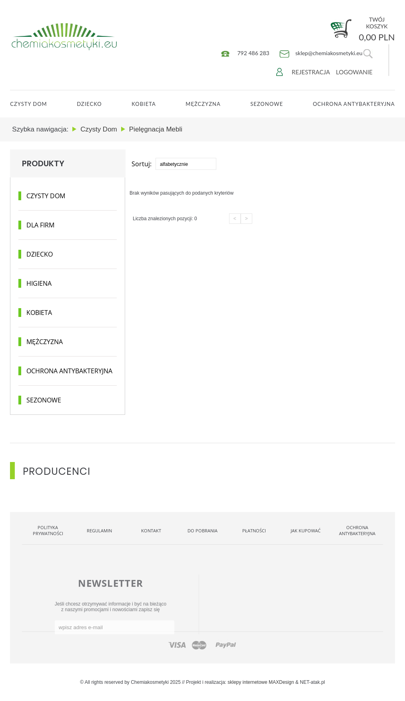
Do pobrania (202, 531)
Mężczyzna (203, 104)
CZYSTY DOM (28, 104)
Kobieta (144, 104)
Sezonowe (266, 104)
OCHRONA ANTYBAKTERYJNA (354, 104)
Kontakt (151, 531)
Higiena (39, 283)
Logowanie (354, 72)
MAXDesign (281, 682)
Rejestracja (311, 72)
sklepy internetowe (247, 682)
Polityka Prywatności (48, 530)
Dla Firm (40, 225)
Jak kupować (306, 531)
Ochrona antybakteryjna (69, 370)
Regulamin (99, 531)
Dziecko (89, 104)
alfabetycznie (174, 164)
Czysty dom (45, 195)
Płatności (254, 531)
